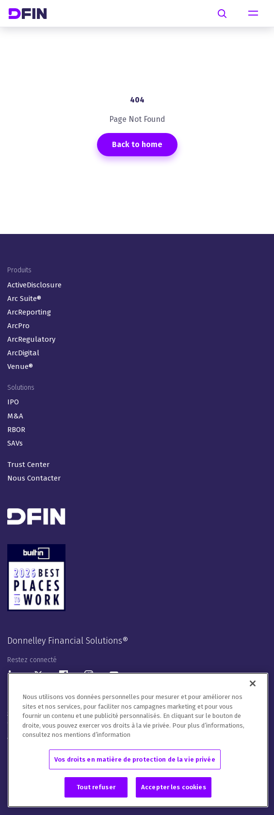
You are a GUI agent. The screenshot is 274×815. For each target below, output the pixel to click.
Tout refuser (96, 788)
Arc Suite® (24, 298)
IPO (13, 402)
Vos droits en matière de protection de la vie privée (134, 760)
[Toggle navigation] (253, 13)
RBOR (16, 429)
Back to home (137, 144)
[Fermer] (252, 684)
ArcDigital (23, 353)
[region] (138, 741)
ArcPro (18, 325)
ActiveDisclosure (34, 285)
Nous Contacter (34, 478)
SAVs (15, 443)
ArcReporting (29, 312)
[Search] (222, 13)
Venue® (20, 366)
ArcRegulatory (31, 339)
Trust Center (28, 464)
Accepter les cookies (173, 788)
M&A (15, 416)
